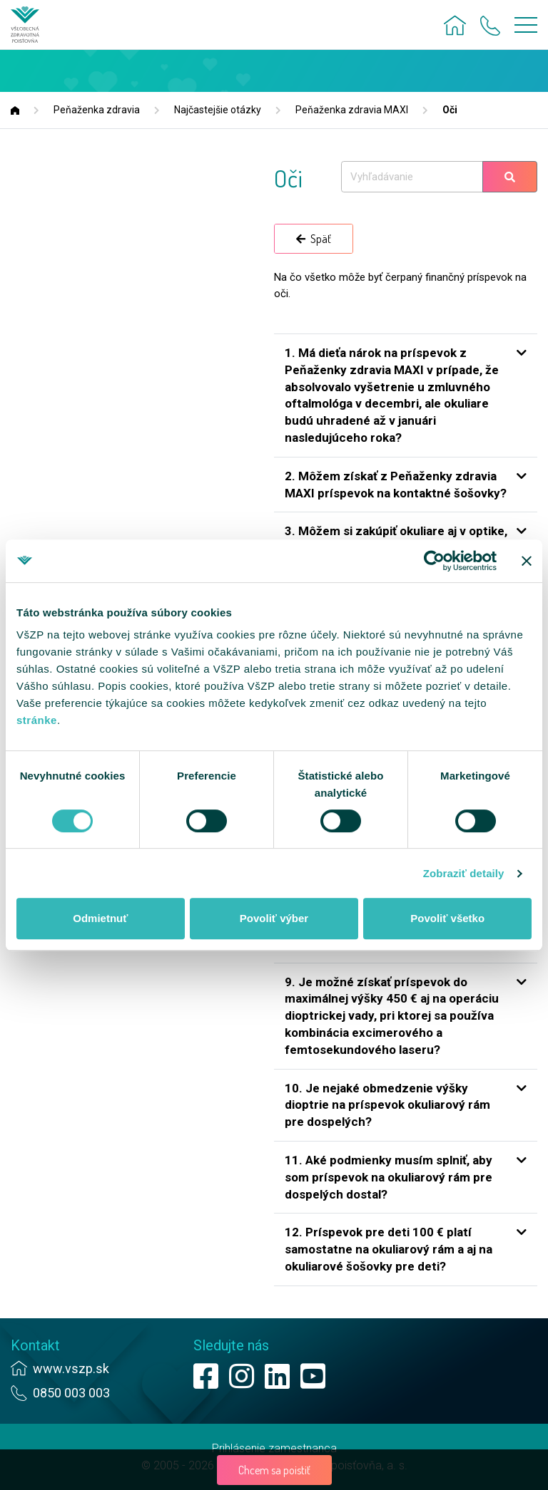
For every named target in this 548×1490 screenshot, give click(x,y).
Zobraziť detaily (463, 873)
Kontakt (35, 1345)
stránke (36, 720)
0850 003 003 (71, 1392)
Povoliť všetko (447, 918)
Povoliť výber (274, 918)
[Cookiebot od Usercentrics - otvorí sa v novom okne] (434, 560)
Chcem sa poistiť (274, 1470)
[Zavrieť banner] (527, 561)
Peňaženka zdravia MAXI (351, 109)
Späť (313, 239)
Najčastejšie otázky (217, 109)
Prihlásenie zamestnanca (274, 1448)
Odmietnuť (100, 918)
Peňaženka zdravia (97, 109)
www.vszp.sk (71, 1368)
